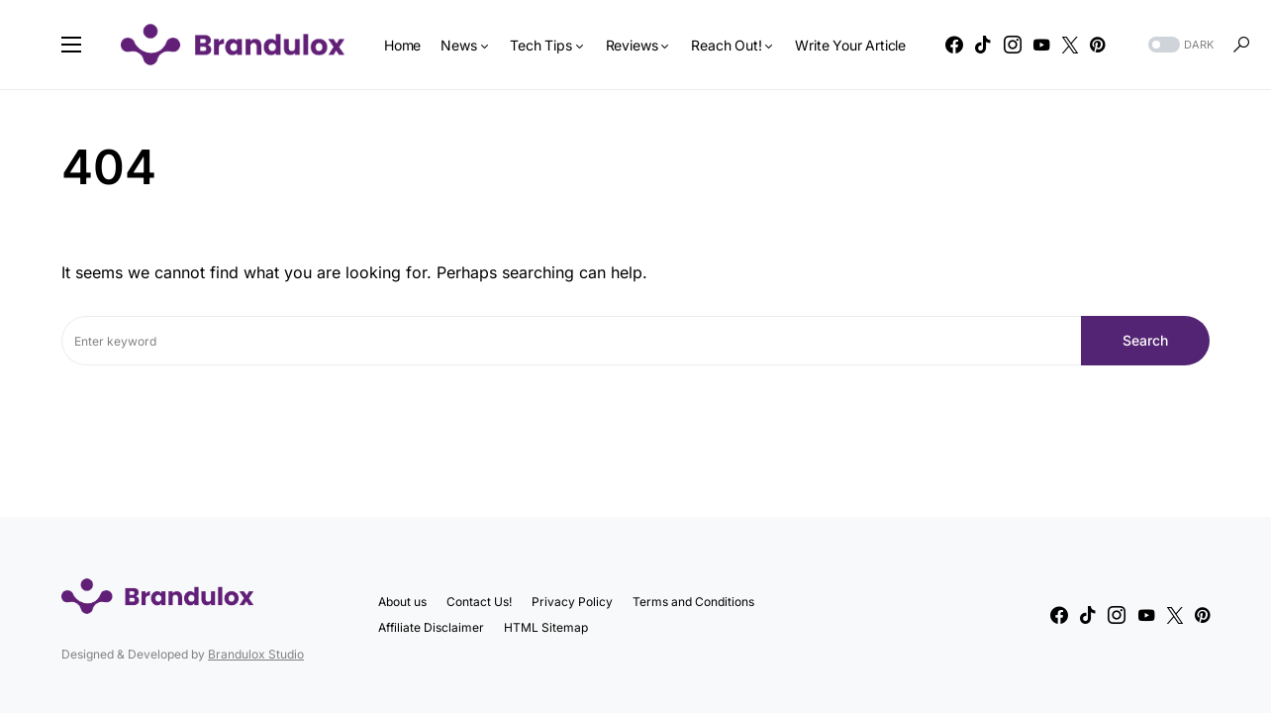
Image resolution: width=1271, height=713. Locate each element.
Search (1145, 340)
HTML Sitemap (546, 627)
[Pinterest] (1097, 44)
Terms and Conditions (693, 601)
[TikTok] (983, 44)
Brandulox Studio (256, 654)
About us (402, 601)
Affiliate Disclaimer (431, 627)
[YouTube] (1041, 44)
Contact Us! (479, 601)
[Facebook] (954, 44)
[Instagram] (1013, 44)
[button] (71, 44)
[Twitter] (1070, 44)
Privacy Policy (572, 601)
